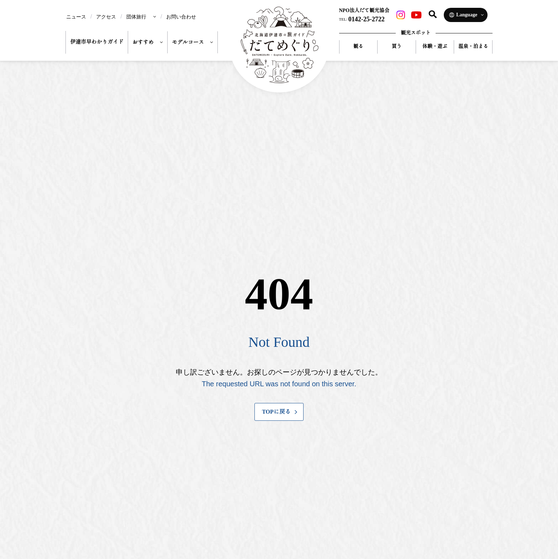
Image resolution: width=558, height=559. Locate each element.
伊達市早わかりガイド (96, 42)
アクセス (106, 17)
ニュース (76, 17)
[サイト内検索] (432, 14)
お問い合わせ (181, 17)
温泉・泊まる (473, 46)
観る (358, 46)
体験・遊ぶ (434, 46)
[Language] (466, 15)
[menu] (141, 17)
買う (396, 46)
